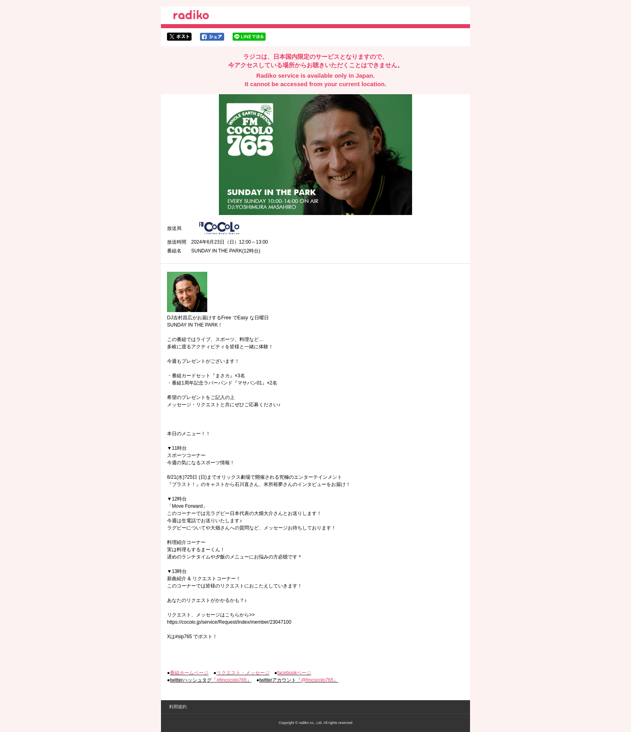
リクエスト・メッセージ (243, 673)
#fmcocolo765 (232, 680)
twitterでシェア (179, 37)
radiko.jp (191, 16)
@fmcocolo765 (317, 680)
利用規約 (178, 706)
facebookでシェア (212, 37)
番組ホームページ (189, 673)
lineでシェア (249, 37)
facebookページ (294, 673)
